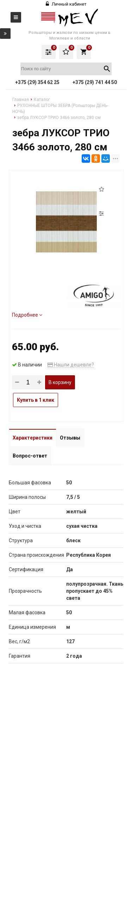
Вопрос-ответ (30, 456)
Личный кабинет (66, 4)
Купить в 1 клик (35, 400)
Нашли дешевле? (71, 365)
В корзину (60, 382)
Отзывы (70, 438)
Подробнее (27, 315)
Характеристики (32, 438)
